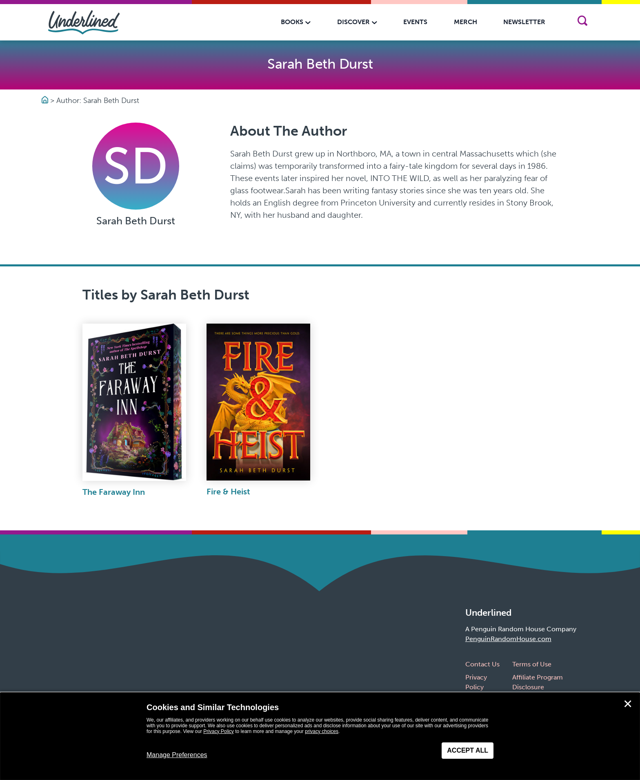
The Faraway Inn (113, 492)
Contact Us (482, 664)
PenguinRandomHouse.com (508, 639)
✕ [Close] (628, 704)
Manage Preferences (177, 754)
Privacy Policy (218, 731)
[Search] (582, 22)
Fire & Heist (228, 491)
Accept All (467, 750)
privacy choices (321, 731)
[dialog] (320, 736)
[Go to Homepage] (46, 100)
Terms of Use (531, 664)
